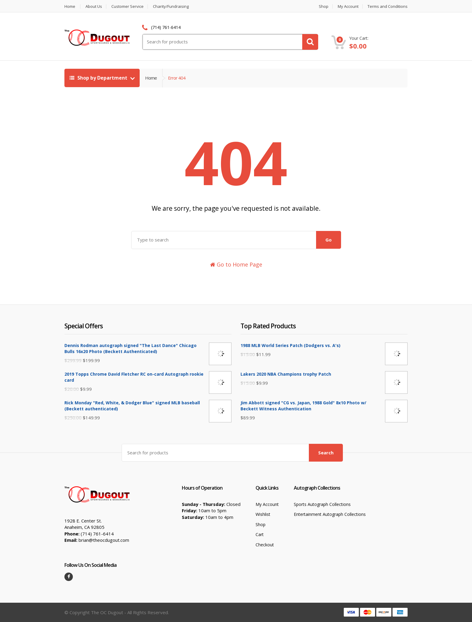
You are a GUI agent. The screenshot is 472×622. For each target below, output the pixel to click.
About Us (93, 6)
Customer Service (127, 6)
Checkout (265, 545)
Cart (260, 534)
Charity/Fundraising (171, 6)
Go (328, 240)
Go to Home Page (236, 264)
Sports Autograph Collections (322, 504)
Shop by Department (99, 77)
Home (69, 6)
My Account (348, 6)
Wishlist (263, 514)
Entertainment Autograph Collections (330, 514)
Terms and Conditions (388, 6)
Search (326, 453)
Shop (323, 6)
